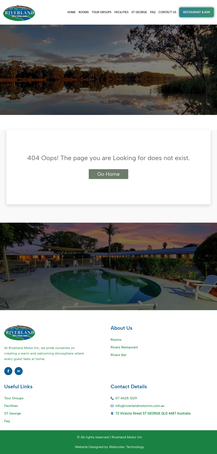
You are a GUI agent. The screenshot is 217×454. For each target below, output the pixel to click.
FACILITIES (121, 12)
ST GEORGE (139, 12)
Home (71, 12)
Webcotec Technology (126, 447)
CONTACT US (167, 12)
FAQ (153, 12)
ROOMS (84, 12)
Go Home (108, 174)
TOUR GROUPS (101, 12)
